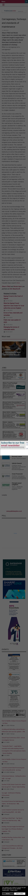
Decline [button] (8, 893)
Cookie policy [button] (5, 890)
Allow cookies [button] (19, 893)
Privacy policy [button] (13, 890)
